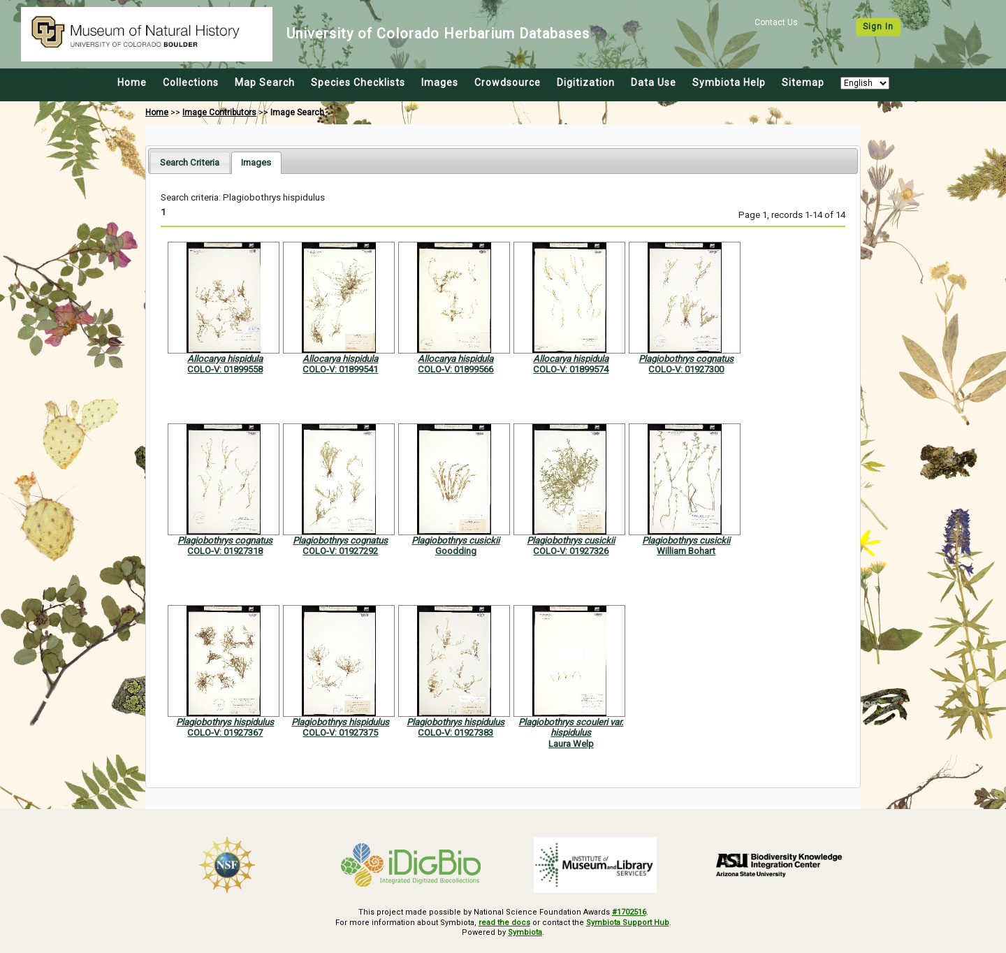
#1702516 (629, 912)
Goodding (455, 551)
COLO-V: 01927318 (225, 551)
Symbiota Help (729, 82)
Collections (191, 82)
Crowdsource (507, 82)
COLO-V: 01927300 (686, 369)
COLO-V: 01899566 (455, 369)
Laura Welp (571, 744)
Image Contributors (219, 112)
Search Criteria (189, 162)
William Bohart (686, 551)
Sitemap (803, 82)
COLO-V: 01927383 (455, 732)
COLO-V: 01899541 (340, 369)
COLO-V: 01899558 (225, 369)
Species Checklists (358, 82)
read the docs (504, 922)
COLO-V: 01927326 (570, 551)
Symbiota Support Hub (627, 922)
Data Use (653, 82)
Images (439, 82)
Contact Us (776, 22)
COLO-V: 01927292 (340, 551)
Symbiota (525, 932)
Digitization (586, 82)
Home (132, 82)
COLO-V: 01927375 (340, 732)
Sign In (878, 26)
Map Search (265, 82)
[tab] (189, 162)
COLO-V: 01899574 (570, 369)
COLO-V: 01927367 (225, 732)
